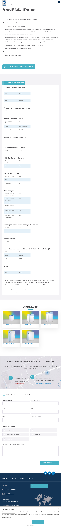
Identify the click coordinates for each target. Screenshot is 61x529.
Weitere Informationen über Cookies (8, 513)
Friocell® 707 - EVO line (30, 337)
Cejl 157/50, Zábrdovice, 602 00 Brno (45, 380)
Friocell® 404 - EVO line (11, 337)
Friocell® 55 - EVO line (11, 318)
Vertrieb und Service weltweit (40, 485)
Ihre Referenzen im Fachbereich (11, 435)
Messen (14, 478)
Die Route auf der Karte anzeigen (44, 383)
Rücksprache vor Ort (36, 430)
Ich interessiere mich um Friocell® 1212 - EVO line (21, 66)
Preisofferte (35, 435)
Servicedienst (7, 439)
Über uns (22, 478)
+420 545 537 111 (20, 379)
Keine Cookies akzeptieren (23, 522)
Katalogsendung (8, 430)
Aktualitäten (5, 478)
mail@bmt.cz (10, 494)
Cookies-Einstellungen (30, 525)
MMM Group (30, 478)
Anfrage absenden (46, 462)
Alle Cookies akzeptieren (38, 522)
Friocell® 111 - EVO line (30, 318)
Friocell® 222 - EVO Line (49, 318)
